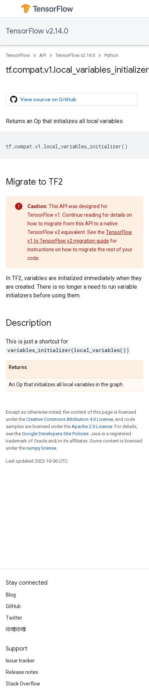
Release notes (22, 672)
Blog (11, 595)
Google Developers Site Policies (55, 433)
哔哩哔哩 (16, 629)
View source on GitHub (43, 99)
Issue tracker (20, 661)
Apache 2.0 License (92, 426)
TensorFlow (18, 55)
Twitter (14, 618)
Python (111, 55)
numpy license (41, 448)
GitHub (13, 606)
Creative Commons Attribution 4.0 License (69, 419)
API (42, 55)
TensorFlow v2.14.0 (37, 31)
